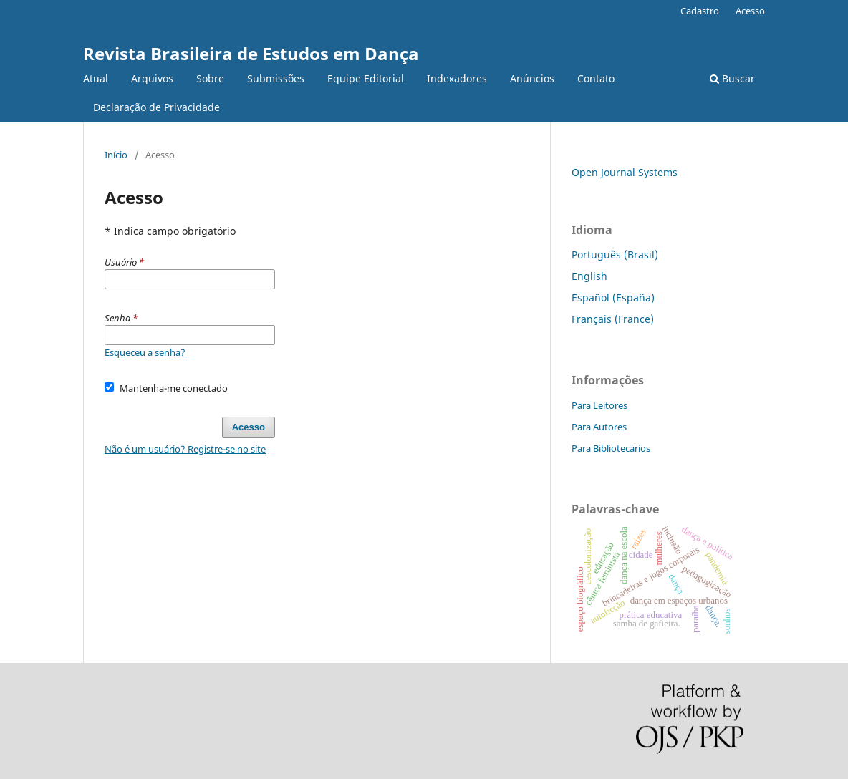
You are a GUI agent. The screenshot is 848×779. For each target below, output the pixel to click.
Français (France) (613, 319)
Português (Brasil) (615, 254)
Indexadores (457, 78)
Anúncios (532, 78)
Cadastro (699, 10)
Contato (596, 78)
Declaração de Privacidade (156, 107)
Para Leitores (599, 405)
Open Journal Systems (625, 172)
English (589, 276)
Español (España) (613, 297)
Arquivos (152, 78)
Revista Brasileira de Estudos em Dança (251, 53)
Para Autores (599, 426)
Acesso (750, 10)
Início (116, 154)
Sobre (210, 78)
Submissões (275, 78)
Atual (95, 78)
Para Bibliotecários (611, 448)
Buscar (732, 78)
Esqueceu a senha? (145, 352)
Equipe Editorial (365, 78)
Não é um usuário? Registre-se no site (185, 448)
